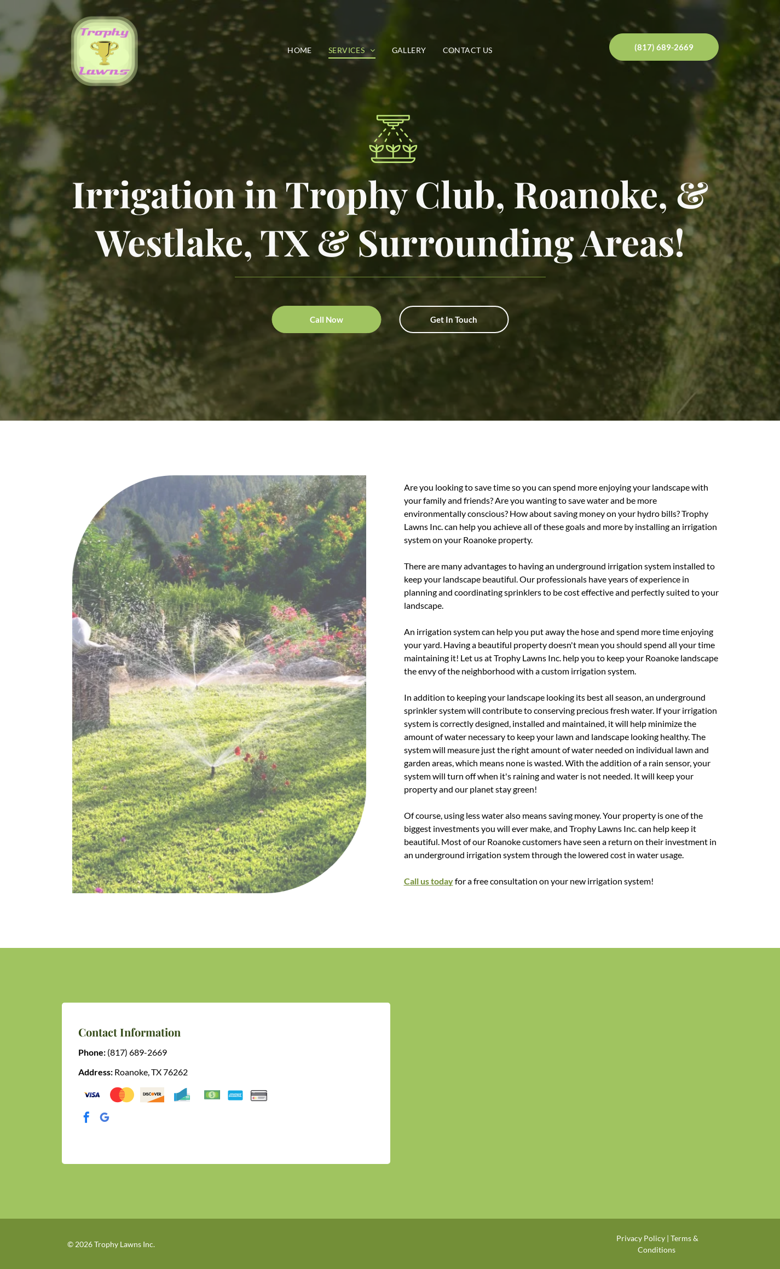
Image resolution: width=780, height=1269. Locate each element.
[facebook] (86, 1118)
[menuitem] (299, 50)
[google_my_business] (104, 1118)
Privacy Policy (640, 1238)
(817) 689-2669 (137, 1052)
